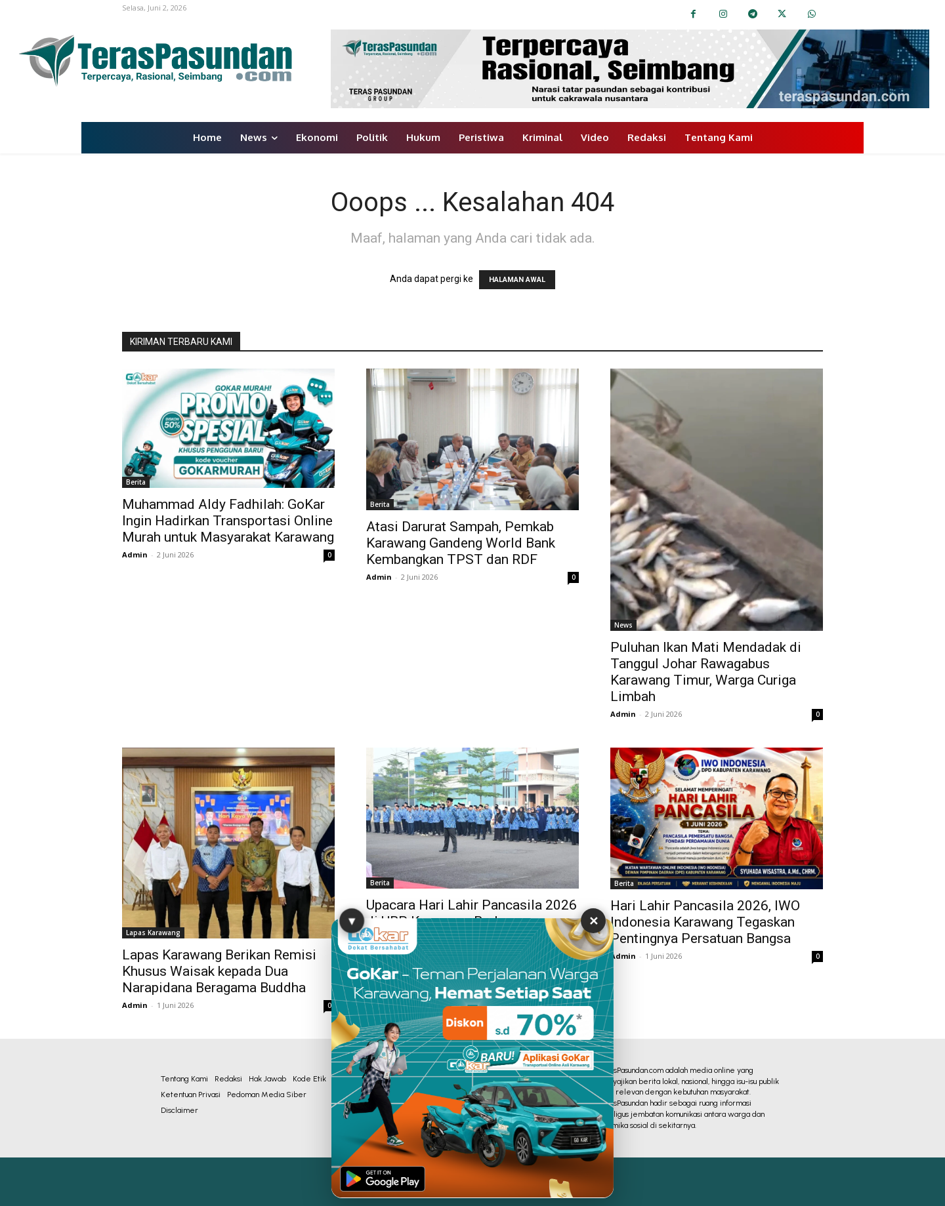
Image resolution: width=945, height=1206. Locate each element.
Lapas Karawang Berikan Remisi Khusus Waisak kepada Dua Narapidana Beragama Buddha (219, 971)
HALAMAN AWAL (517, 279)
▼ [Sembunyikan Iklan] (352, 923)
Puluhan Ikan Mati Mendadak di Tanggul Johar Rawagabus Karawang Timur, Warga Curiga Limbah (705, 671)
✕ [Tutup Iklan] (593, 920)
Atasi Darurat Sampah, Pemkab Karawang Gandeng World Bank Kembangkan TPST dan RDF (460, 543)
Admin (135, 554)
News (623, 625)
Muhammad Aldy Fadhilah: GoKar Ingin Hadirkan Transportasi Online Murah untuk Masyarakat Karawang (228, 520)
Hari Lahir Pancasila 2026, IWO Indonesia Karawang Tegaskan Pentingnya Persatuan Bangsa (705, 922)
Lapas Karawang (153, 932)
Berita (136, 482)
